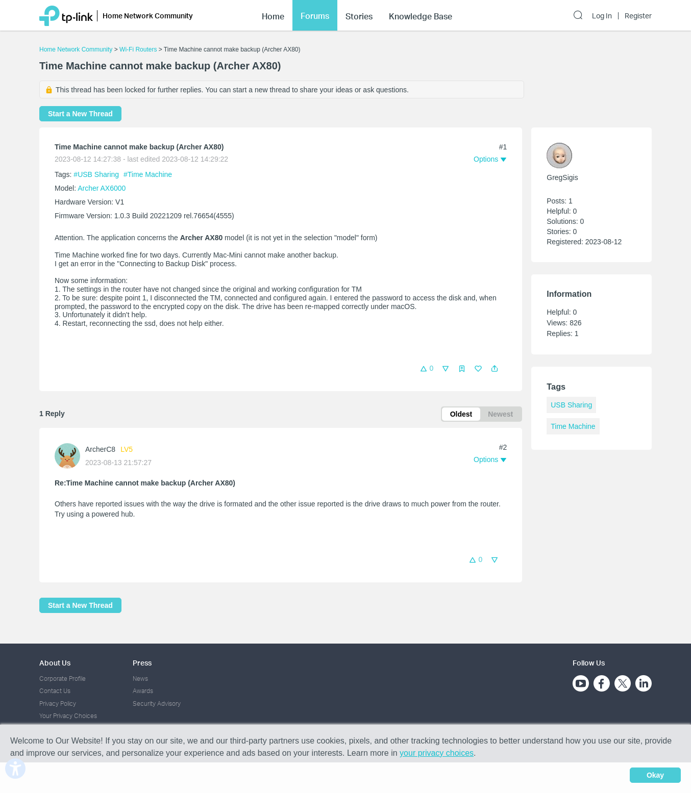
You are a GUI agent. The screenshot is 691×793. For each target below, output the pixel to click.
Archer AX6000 (102, 188)
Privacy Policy (57, 703)
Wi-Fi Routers (139, 49)
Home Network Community (75, 49)
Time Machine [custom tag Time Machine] (573, 426)
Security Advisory (157, 703)
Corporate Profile (62, 678)
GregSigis (562, 177)
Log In (602, 15)
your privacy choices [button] (437, 753)
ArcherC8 (100, 449)
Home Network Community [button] (148, 15)
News (140, 678)
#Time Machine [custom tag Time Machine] (148, 174)
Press (142, 662)
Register (638, 15)
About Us (54, 662)
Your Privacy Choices (68, 716)
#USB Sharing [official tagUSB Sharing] (97, 174)
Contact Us (54, 691)
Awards (143, 691)
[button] (494, 369)
